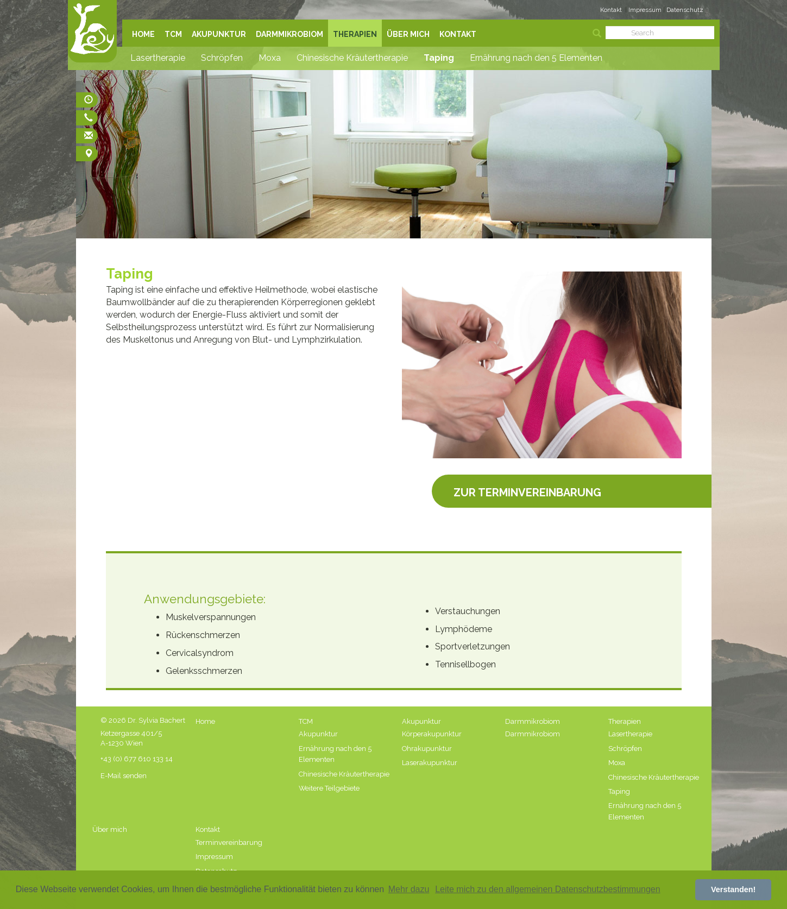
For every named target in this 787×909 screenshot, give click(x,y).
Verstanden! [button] (733, 889)
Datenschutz (684, 10)
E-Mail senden (123, 776)
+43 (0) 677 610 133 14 (136, 759)
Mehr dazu (409, 889)
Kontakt (611, 10)
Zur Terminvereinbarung (527, 491)
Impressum (645, 10)
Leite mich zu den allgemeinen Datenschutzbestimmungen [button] (547, 889)
